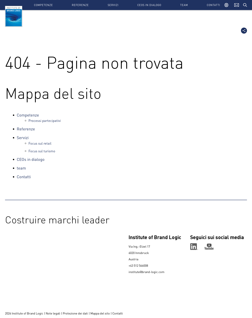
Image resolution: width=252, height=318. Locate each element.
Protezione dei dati (75, 313)
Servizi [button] (113, 5)
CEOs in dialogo (149, 5)
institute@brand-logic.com (146, 272)
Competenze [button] (43, 5)
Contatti (213, 5)
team (184, 5)
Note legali (53, 313)
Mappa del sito (100, 313)
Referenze (80, 5)
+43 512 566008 (138, 265)
